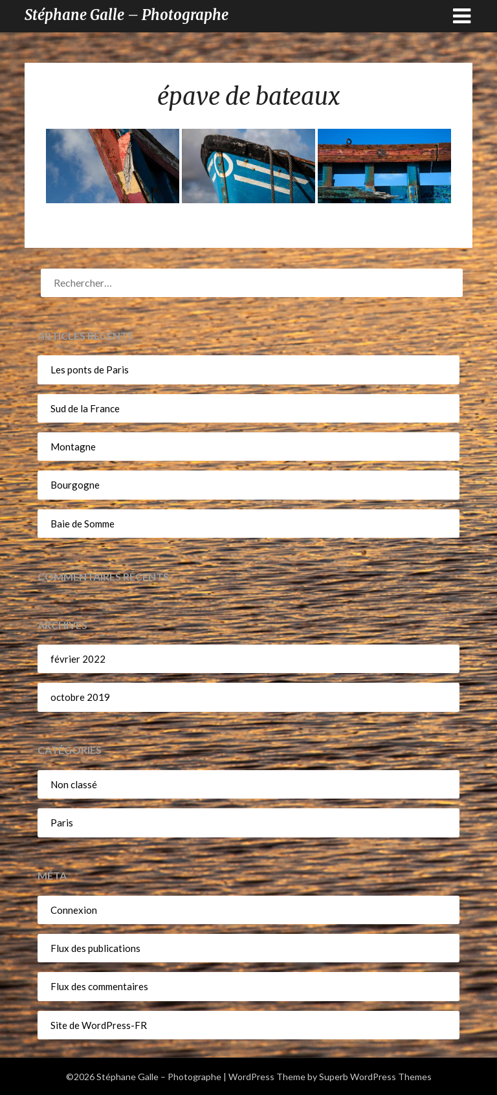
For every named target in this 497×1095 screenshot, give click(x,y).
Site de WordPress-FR (98, 1025)
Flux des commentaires (99, 986)
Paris (61, 822)
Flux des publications (95, 948)
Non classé (73, 784)
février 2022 (77, 659)
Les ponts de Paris (89, 369)
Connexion (73, 910)
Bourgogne (75, 485)
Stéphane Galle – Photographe (126, 15)
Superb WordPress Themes (375, 1076)
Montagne (73, 446)
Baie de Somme (82, 523)
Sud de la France (85, 408)
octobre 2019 (80, 697)
